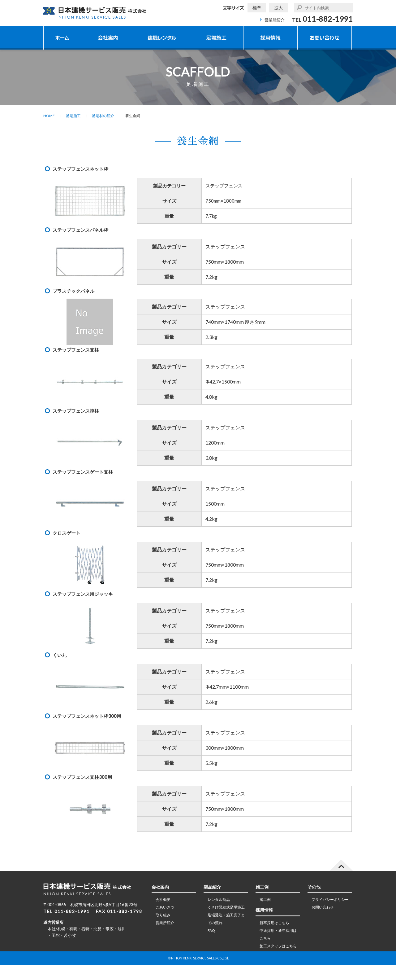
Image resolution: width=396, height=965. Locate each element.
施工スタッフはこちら (278, 946)
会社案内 (108, 38)
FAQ (211, 930)
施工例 (265, 899)
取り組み (163, 915)
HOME (49, 115)
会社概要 (163, 899)
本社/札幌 (56, 928)
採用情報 (270, 38)
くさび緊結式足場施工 (226, 907)
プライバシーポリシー (330, 899)
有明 (73, 928)
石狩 (85, 928)
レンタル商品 (219, 899)
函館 (56, 935)
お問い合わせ (324, 38)
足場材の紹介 (103, 115)
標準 (256, 7)
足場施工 (216, 38)
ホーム (62, 38)
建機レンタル (162, 38)
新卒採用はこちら (274, 922)
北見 (97, 928)
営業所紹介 (275, 19)
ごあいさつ (165, 907)
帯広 (109, 928)
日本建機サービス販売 (95, 13)
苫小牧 (70, 935)
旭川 (122, 928)
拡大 (278, 7)
